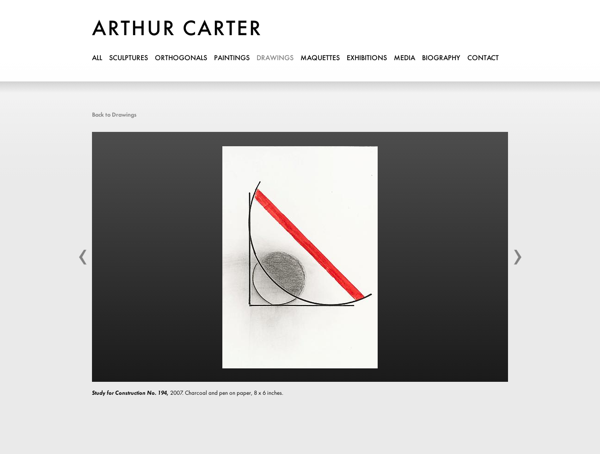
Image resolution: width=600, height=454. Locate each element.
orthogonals (181, 58)
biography (441, 58)
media (404, 58)
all (97, 58)
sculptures (128, 58)
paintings (232, 58)
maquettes (320, 58)
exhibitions (367, 58)
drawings (275, 58)
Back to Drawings (114, 115)
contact (483, 58)
